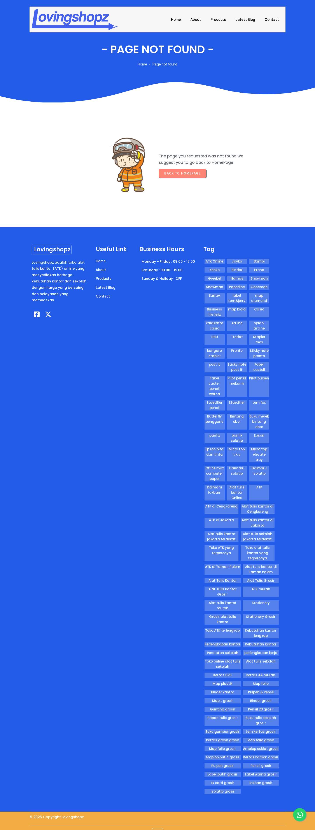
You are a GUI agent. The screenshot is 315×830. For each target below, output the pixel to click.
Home (142, 75)
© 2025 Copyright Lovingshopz (57, 821)
